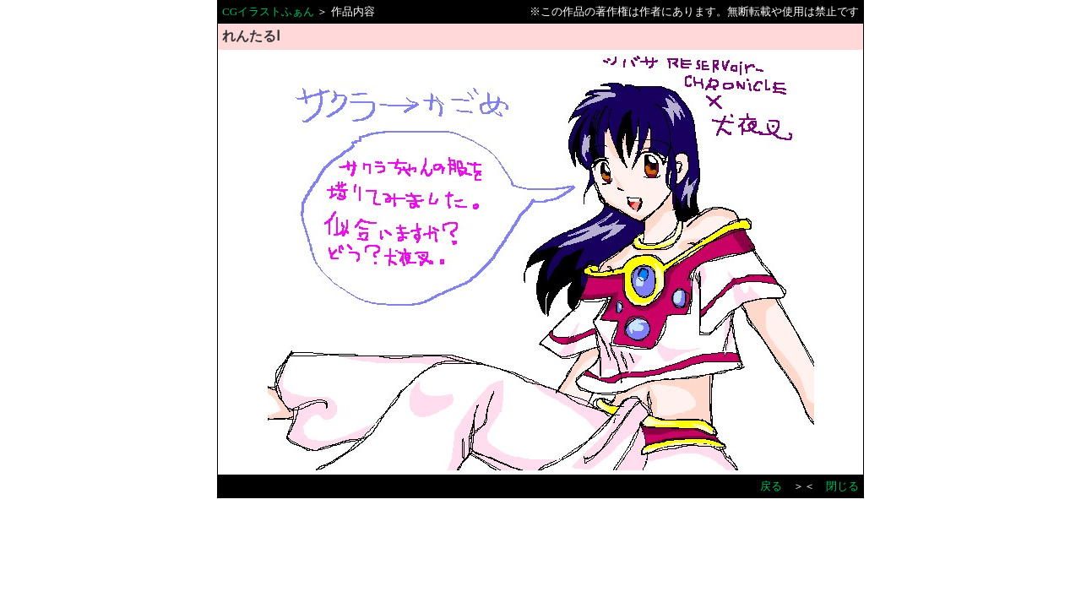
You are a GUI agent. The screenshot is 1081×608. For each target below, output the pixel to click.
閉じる (842, 486)
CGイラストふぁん (268, 11)
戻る (771, 486)
